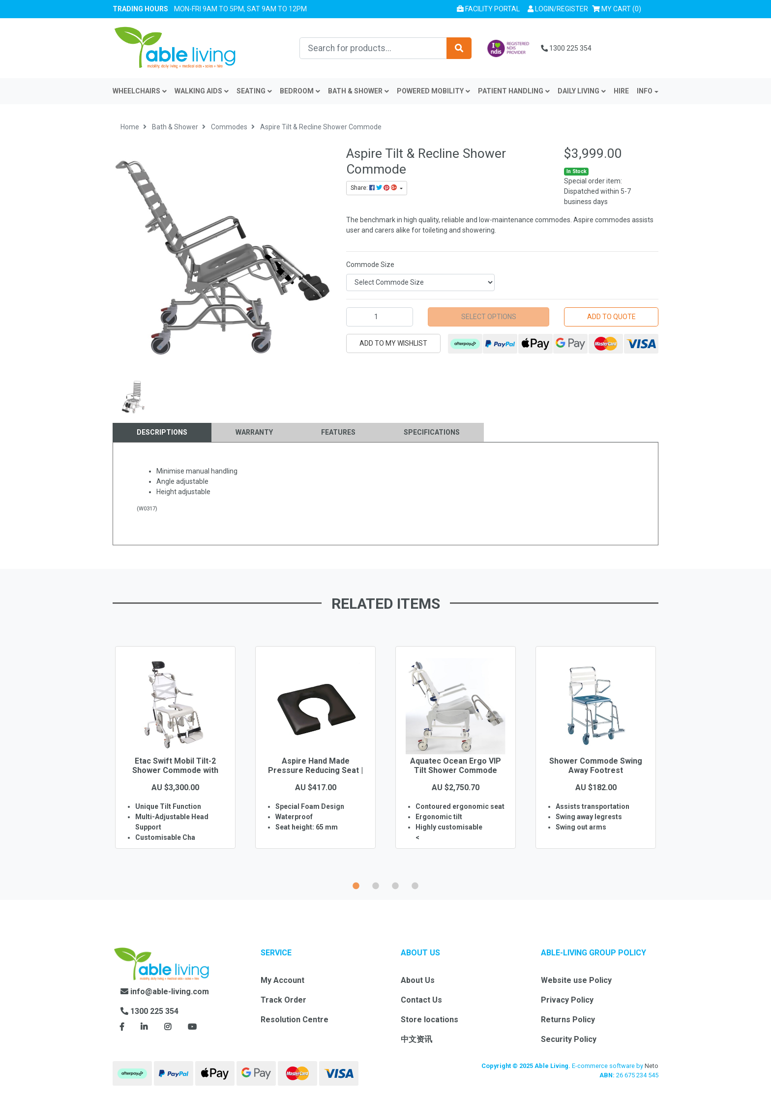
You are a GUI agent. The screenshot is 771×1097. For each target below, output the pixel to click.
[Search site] (459, 48)
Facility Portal (488, 9)
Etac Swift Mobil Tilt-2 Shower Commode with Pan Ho (175, 770)
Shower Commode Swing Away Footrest (595, 765)
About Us (418, 980)
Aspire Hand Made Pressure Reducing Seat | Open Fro (315, 770)
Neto (651, 1065)
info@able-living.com (164, 991)
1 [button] (356, 884)
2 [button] (376, 884)
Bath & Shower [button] (358, 91)
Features (338, 432)
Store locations (429, 1019)
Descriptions (162, 432)
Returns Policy (568, 1019)
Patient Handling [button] (514, 91)
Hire (621, 91)
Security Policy (568, 1039)
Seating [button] (254, 91)
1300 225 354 (566, 48)
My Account (282, 980)
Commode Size (370, 264)
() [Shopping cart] (618, 8)
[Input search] (373, 48)
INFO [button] (644, 91)
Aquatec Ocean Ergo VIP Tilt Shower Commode (455, 765)
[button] (558, 9)
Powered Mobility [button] (433, 91)
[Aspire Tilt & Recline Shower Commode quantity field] (379, 316)
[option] (175, 761)
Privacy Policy (567, 1000)
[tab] (162, 432)
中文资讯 (416, 1039)
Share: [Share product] (374, 187)
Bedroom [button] (300, 91)
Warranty (254, 432)
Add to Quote (611, 317)
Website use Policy (576, 980)
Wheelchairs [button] (140, 91)
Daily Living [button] (582, 91)
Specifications (432, 432)
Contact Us (421, 1000)
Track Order (283, 1000)
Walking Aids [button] (202, 91)
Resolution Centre (294, 1019)
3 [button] (395, 884)
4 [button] (415, 884)
